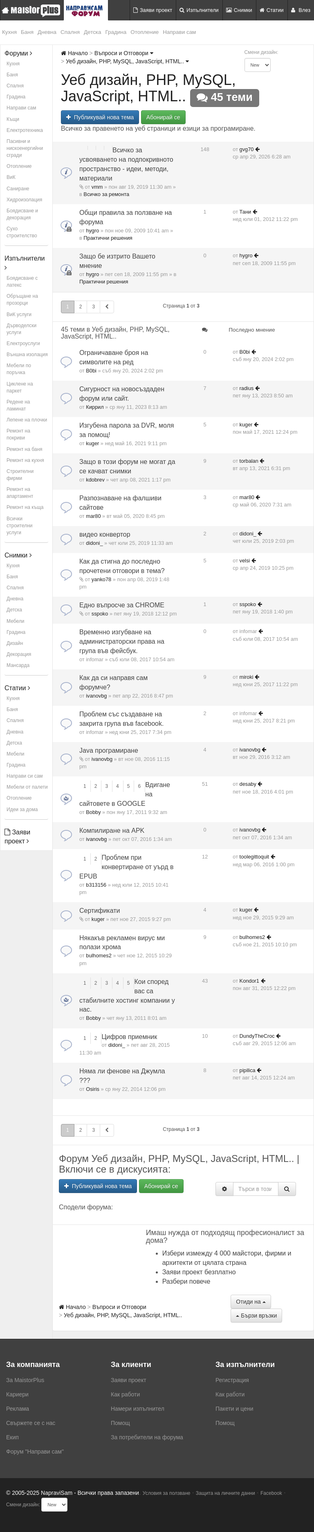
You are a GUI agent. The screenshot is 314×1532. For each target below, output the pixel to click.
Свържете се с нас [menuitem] (30, 1423)
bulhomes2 (99, 955)
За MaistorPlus (25, 1380)
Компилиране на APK (111, 830)
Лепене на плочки (27, 420)
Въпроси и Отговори (123, 53)
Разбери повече (186, 1281)
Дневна (47, 32)
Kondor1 (249, 981)
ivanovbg (96, 696)
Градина (116, 32)
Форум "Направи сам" (35, 1451)
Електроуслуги (23, 343)
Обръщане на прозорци (22, 299)
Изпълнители (199, 10)
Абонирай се (163, 117)
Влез (300, 10)
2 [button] (80, 307)
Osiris (92, 1089)
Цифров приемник (129, 1036)
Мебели (15, 621)
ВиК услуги (19, 314)
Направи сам (179, 32)
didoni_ (94, 543)
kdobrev (95, 480)
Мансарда (18, 665)
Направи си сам (25, 776)
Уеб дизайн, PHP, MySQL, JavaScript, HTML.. (127, 61)
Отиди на (250, 1301)
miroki (246, 677)
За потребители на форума (147, 1437)
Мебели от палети (27, 787)
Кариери (17, 1394)
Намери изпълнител (137, 1408)
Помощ (120, 1423)
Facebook (271, 1493)
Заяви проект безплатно (199, 1272)
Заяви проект (152, 10)
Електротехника (25, 130)
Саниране (18, 189)
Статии (272, 10)
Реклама (17, 1408)
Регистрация (232, 1380)
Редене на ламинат (18, 405)
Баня (27, 32)
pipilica (248, 1070)
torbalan (249, 461)
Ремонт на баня (25, 449)
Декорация (19, 654)
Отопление (144, 32)
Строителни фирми (20, 474)
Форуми (18, 53)
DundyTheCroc (257, 1036)
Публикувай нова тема (100, 117)
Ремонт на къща (25, 507)
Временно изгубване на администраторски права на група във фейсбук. (121, 641)
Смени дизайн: (261, 52)
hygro (92, 230)
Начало (74, 53)
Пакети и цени (234, 1408)
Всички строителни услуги (20, 525)
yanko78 (101, 579)
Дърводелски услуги (21, 329)
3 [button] (93, 307)
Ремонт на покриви (18, 434)
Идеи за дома (22, 809)
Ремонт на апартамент (20, 492)
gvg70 (247, 149)
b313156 (96, 885)
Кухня (9, 32)
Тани (245, 212)
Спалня (70, 32)
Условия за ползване (167, 1493)
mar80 (93, 516)
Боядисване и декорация (22, 214)
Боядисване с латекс (22, 281)
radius (247, 388)
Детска (92, 32)
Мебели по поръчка (19, 369)
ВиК (11, 177)
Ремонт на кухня (25, 460)
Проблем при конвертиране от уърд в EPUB (126, 867)
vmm (97, 187)
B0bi (91, 371)
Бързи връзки (256, 1315)
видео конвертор (104, 534)
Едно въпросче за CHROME (121, 605)
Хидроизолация (24, 200)
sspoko (100, 614)
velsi (245, 560)
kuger (92, 443)
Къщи (13, 119)
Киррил (94, 407)
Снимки (239, 10)
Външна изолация (27, 354)
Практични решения (107, 238)
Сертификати (99, 910)
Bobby (93, 812)
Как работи (125, 1394)
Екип (12, 1437)
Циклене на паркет (20, 387)
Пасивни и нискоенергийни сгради (25, 148)
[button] (107, 307)
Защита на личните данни (225, 1493)
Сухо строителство (22, 232)
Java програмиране (108, 750)
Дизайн (15, 643)
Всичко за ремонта (106, 194)
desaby (248, 784)
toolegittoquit (254, 857)
